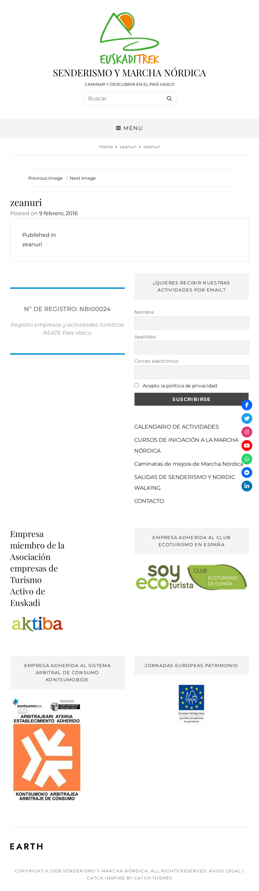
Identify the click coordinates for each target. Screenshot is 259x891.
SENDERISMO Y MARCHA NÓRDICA (129, 72)
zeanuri (128, 146)
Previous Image (45, 178)
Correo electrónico (156, 361)
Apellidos (145, 337)
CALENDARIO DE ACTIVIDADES (176, 427)
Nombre (144, 312)
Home (106, 146)
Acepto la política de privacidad (180, 386)
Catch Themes (153, 878)
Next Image (83, 178)
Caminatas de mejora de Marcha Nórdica (188, 464)
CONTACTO (149, 501)
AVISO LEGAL (225, 870)
